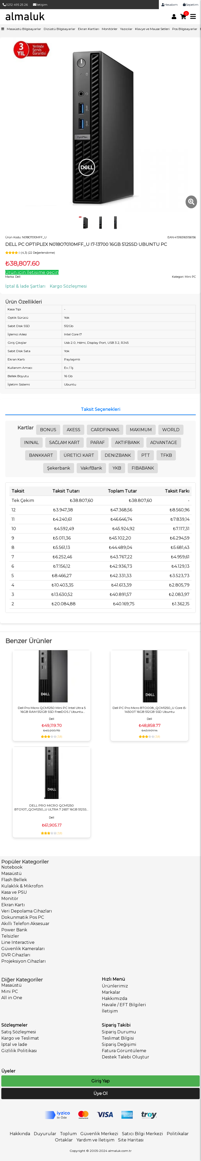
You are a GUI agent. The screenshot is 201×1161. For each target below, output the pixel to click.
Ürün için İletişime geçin (32, 272)
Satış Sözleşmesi (18, 1031)
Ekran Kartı (13, 904)
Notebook (12, 867)
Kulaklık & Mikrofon (22, 886)
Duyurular (45, 1133)
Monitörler (110, 29)
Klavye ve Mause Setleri (152, 29)
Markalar (111, 992)
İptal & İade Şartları (25, 286)
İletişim (40, 5)
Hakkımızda (114, 998)
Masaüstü (11, 873)
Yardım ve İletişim (95, 1140)
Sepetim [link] (190, 5)
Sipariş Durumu (119, 1031)
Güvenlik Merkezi (99, 1133)
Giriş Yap (100, 1081)
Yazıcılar (126, 29)
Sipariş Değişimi (119, 1044)
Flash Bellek (14, 879)
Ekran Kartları (88, 29)
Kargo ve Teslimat (20, 1038)
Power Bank (14, 929)
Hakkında (20, 1133)
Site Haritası (131, 1140)
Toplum (68, 1133)
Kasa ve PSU (14, 892)
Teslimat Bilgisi (118, 1038)
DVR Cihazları (15, 954)
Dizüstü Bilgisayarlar (59, 29)
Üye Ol (100, 1093)
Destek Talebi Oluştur (125, 1057)
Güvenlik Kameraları (23, 948)
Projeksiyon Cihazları (23, 961)
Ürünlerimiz (115, 986)
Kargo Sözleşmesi (68, 286)
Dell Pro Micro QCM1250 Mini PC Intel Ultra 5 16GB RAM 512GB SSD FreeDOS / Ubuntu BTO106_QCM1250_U (52, 710)
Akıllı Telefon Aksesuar (25, 923)
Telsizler (10, 936)
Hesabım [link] (169, 5)
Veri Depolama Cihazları (26, 911)
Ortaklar (64, 1140)
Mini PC (9, 991)
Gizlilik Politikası (19, 1050)
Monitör (9, 898)
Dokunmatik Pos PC (22, 917)
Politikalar (178, 1133)
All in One (11, 997)
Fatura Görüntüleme (124, 1050)
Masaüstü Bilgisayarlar (24, 29)
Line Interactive (18, 942)
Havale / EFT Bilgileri (124, 1004)
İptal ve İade (14, 1044)
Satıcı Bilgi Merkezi (142, 1133)
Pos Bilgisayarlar (184, 29)
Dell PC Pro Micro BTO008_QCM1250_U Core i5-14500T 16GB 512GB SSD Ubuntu (150, 710)
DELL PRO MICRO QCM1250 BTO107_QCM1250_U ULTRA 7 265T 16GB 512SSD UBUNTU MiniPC (51, 807)
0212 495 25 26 (15, 5)
